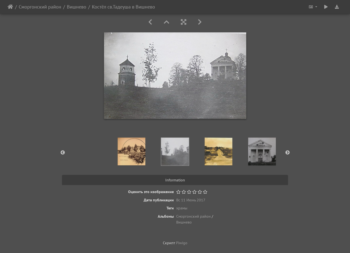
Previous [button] (62, 152)
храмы (181, 208)
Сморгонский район (40, 7)
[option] (131, 151)
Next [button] (287, 152)
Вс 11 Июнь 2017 (190, 199)
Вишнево (76, 7)
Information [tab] (175, 180)
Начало (10, 6)
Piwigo (181, 242)
